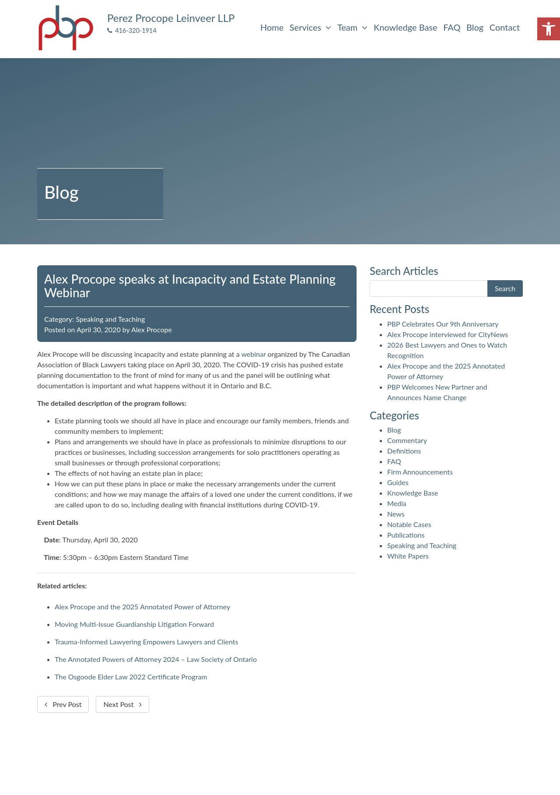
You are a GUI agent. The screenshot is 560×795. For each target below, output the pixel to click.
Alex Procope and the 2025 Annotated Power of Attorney (142, 606)
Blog (474, 27)
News (396, 514)
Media (396, 503)
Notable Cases (409, 524)
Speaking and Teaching (110, 319)
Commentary (407, 440)
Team (352, 27)
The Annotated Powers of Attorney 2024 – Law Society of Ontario (156, 659)
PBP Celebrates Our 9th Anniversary (443, 324)
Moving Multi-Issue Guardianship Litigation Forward (134, 624)
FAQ (451, 27)
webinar (253, 354)
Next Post (122, 704)
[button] (548, 29)
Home (272, 27)
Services (310, 27)
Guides (398, 482)
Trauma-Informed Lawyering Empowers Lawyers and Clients (146, 641)
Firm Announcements (420, 472)
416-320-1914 (132, 30)
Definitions (404, 451)
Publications (405, 535)
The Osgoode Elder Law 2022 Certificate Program (131, 676)
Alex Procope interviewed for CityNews (447, 334)
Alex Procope (151, 329)
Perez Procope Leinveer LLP (170, 17)
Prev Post (63, 704)
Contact (505, 27)
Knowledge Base (406, 27)
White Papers (408, 556)
